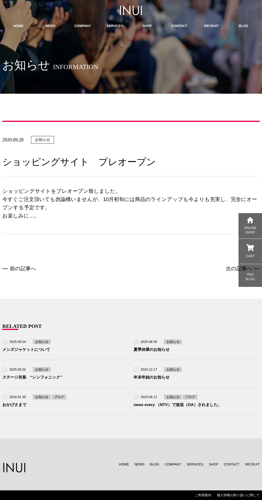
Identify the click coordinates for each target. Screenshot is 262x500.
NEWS (139, 464)
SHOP (213, 464)
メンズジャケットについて (26, 349)
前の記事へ (23, 268)
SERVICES (195, 464)
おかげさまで (14, 405)
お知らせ (42, 140)
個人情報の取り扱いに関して (238, 495)
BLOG (154, 464)
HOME (124, 464)
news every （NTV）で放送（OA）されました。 (178, 405)
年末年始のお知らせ (152, 377)
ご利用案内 (203, 495)
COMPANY (173, 464)
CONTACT (231, 464)
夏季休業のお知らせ (152, 349)
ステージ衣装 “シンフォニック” (32, 377)
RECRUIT (252, 464)
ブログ (59, 397)
